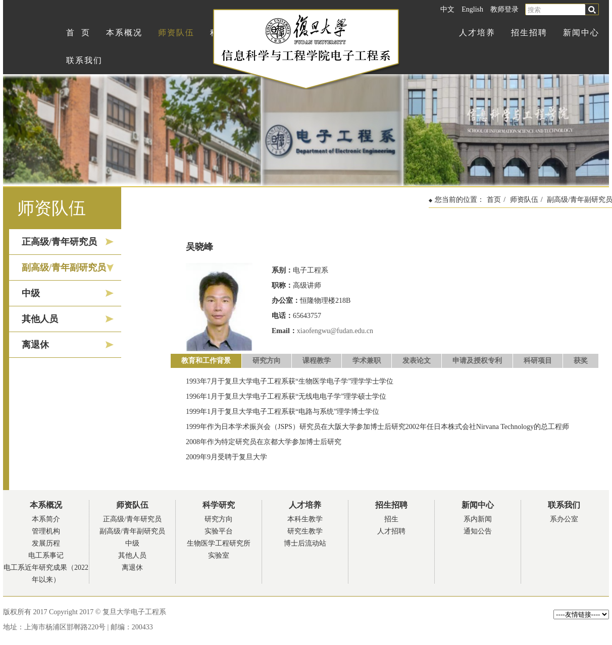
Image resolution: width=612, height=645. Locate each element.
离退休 (35, 345)
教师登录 (504, 9)
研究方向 (266, 360)
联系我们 (84, 60)
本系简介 (46, 519)
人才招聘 (391, 531)
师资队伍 (176, 32)
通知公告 (478, 531)
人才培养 (477, 32)
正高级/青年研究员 (59, 242)
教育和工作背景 (206, 360)
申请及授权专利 (477, 360)
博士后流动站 (305, 543)
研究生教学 (305, 531)
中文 (447, 9)
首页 (494, 199)
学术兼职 (366, 360)
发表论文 (416, 360)
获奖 (581, 360)
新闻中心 (581, 32)
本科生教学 (305, 519)
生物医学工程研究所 (218, 543)
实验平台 (219, 531)
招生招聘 (529, 32)
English (472, 9)
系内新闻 (478, 519)
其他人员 (40, 319)
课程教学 (316, 360)
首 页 (78, 32)
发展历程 (46, 543)
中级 (31, 293)
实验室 (218, 555)
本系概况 (124, 32)
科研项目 (538, 360)
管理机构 (46, 531)
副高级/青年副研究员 (64, 267)
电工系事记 (46, 555)
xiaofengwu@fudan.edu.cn (335, 331)
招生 (391, 519)
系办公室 (564, 519)
